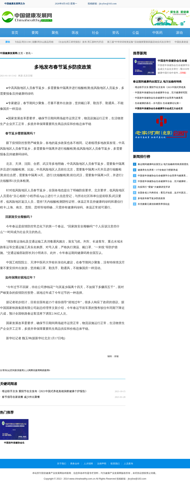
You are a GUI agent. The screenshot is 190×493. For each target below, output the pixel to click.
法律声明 (101, 463)
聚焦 (55, 33)
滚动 (179, 33)
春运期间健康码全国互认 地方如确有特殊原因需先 (163, 164)
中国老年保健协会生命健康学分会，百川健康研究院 (161, 92)
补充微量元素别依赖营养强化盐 (154, 204)
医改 (75, 33)
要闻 (35, 33)
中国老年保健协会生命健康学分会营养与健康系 (159, 98)
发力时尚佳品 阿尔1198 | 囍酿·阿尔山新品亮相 (32, 42)
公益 (135, 33)
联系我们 (115, 463)
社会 (95, 33)
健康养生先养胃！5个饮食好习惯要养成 (158, 170)
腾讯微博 (35, 370)
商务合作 (74, 463)
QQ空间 (11, 370)
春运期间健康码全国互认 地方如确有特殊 (157, 81)
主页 (20, 53)
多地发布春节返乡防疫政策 (151, 198)
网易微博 (44, 370)
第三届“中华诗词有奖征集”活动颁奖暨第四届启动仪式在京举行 (141, 42)
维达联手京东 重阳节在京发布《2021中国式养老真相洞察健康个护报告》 (45, 391)
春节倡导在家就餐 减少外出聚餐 (21, 397)
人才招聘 (88, 463)
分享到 (3, 370)
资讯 (115, 33)
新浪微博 (19, 370)
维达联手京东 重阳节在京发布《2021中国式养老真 (160, 87)
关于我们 (61, 463)
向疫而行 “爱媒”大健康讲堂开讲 (154, 187)
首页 (14, 33)
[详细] (183, 72)
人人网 (27, 370)
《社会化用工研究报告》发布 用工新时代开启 (82, 42)
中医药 (157, 33)
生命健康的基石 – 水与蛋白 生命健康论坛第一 (158, 103)
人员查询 (128, 463)
